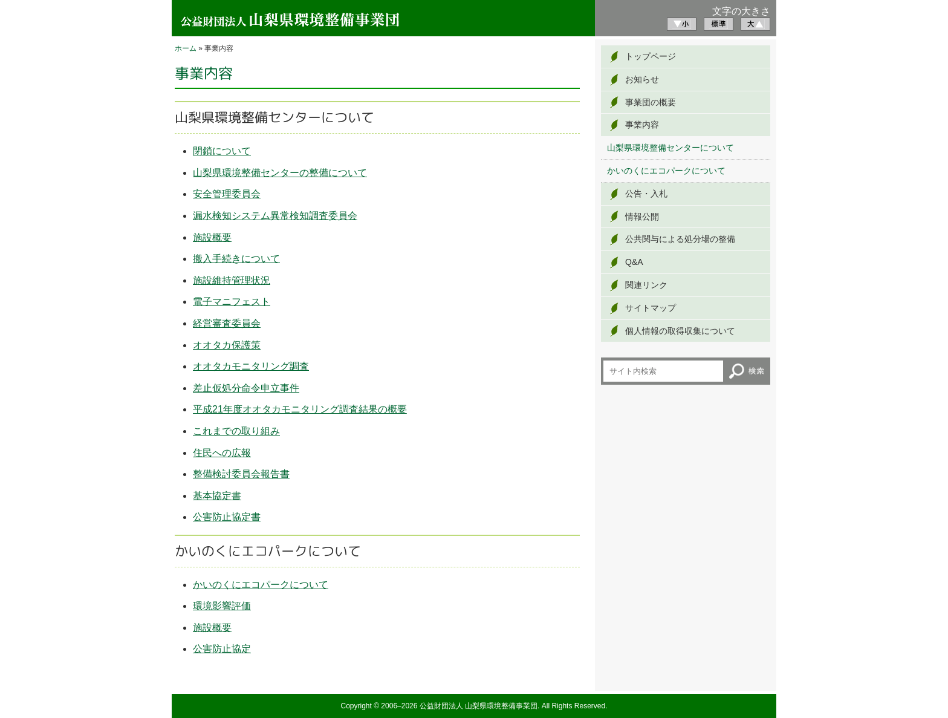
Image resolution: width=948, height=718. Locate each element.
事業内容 (642, 124)
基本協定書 (217, 496)
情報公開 (642, 216)
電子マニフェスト (231, 301)
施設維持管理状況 (231, 280)
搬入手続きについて (236, 258)
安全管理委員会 (227, 194)
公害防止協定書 (227, 517)
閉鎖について (222, 151)
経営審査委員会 (227, 323)
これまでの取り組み (236, 431)
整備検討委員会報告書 (241, 474)
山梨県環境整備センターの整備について (280, 173)
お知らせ (642, 79)
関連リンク (646, 285)
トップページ (650, 56)
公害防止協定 (222, 649)
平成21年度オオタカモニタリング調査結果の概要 (300, 409)
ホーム (185, 48)
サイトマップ (650, 308)
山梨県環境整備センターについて (670, 147)
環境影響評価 (222, 606)
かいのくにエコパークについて (260, 584)
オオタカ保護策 (227, 345)
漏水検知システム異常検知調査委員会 (275, 216)
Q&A (634, 262)
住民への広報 (222, 453)
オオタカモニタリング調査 (251, 366)
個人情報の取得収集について (680, 331)
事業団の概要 (650, 102)
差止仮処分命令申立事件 (246, 388)
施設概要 (212, 237)
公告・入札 (646, 193)
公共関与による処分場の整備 (680, 239)
